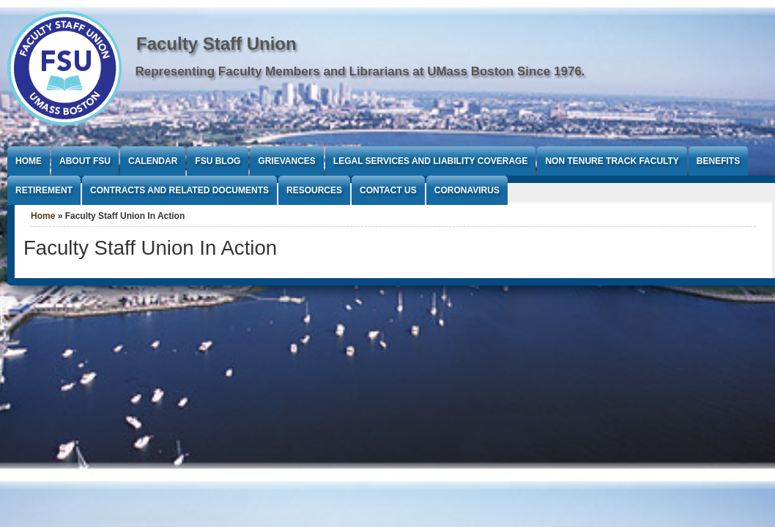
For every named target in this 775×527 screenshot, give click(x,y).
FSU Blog (217, 161)
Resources (314, 190)
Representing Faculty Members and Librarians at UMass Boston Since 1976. (360, 71)
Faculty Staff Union (216, 43)
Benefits (718, 161)
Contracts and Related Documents (179, 190)
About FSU (85, 161)
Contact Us (388, 190)
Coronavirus (467, 190)
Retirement (44, 190)
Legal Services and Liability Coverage (430, 161)
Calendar (152, 161)
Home (28, 161)
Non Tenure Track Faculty (611, 161)
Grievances (286, 161)
